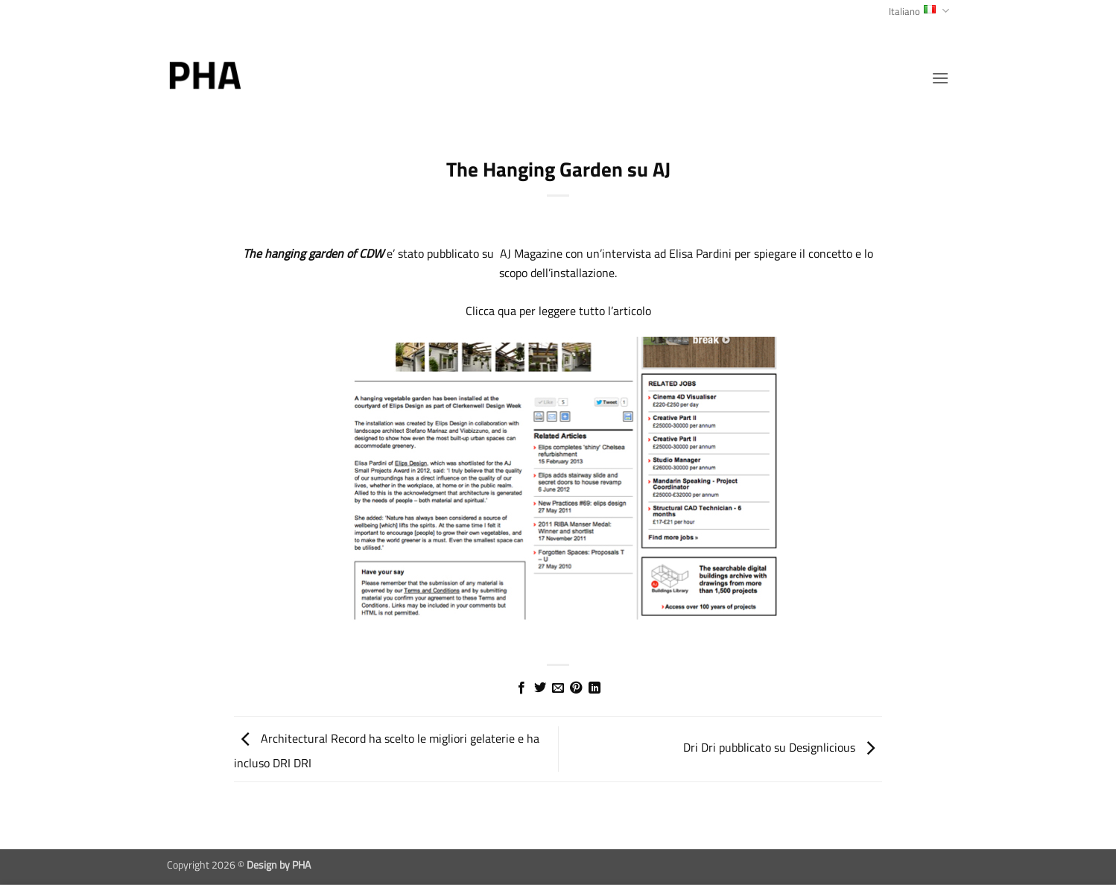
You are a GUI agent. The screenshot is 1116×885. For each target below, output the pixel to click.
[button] (940, 78)
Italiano (919, 11)
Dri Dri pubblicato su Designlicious (782, 748)
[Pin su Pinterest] (576, 688)
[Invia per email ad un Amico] (558, 688)
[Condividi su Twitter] (539, 688)
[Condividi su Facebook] (521, 688)
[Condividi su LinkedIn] (594, 688)
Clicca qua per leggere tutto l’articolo (558, 311)
